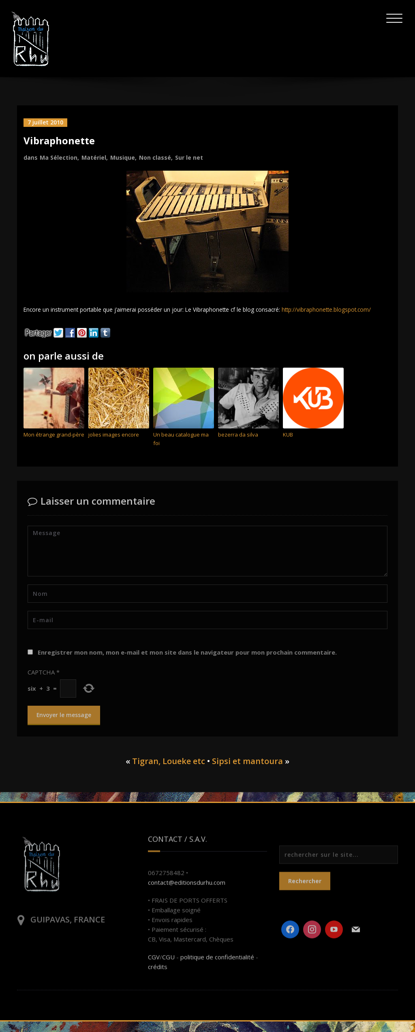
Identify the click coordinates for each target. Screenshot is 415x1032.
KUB (288, 445)
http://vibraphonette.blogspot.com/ (73, 320)
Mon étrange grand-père (54, 445)
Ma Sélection (58, 157)
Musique (122, 157)
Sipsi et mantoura (247, 771)
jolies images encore (113, 445)
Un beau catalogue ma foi (181, 450)
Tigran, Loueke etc (168, 771)
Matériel (93, 157)
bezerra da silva (238, 445)
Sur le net (189, 157)
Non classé (155, 157)
